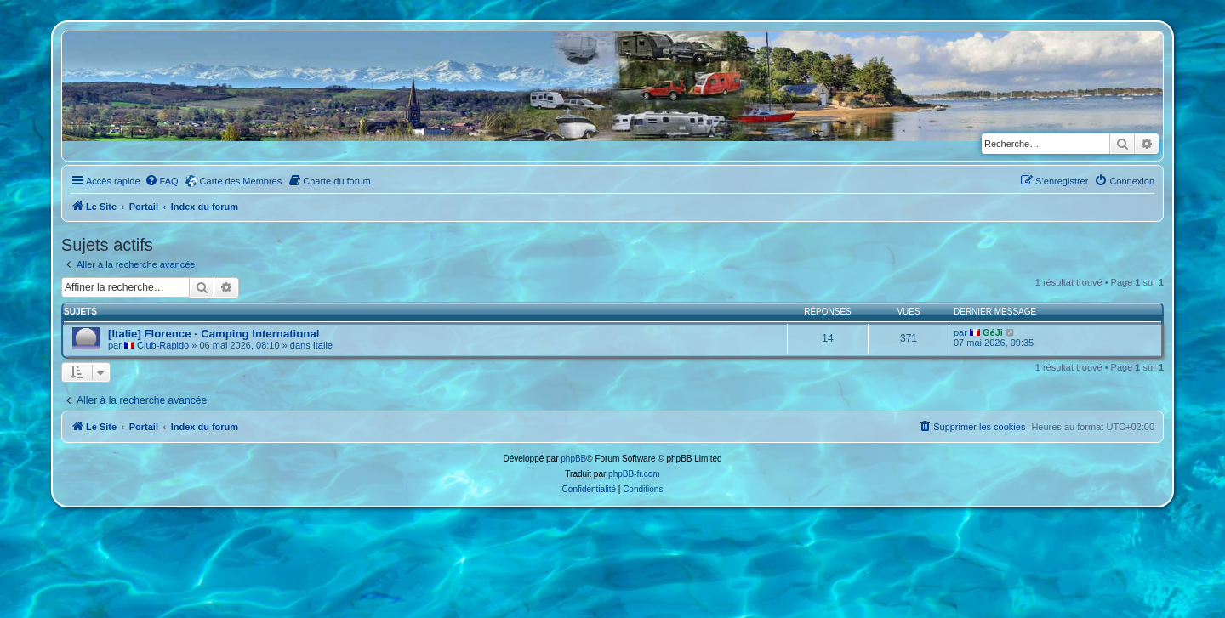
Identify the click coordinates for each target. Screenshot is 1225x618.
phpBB (573, 458)
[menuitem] (162, 181)
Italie (323, 345)
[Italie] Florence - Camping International (213, 333)
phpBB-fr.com (634, 474)
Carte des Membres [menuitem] (241, 181)
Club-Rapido (163, 345)
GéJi (993, 332)
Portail (143, 206)
